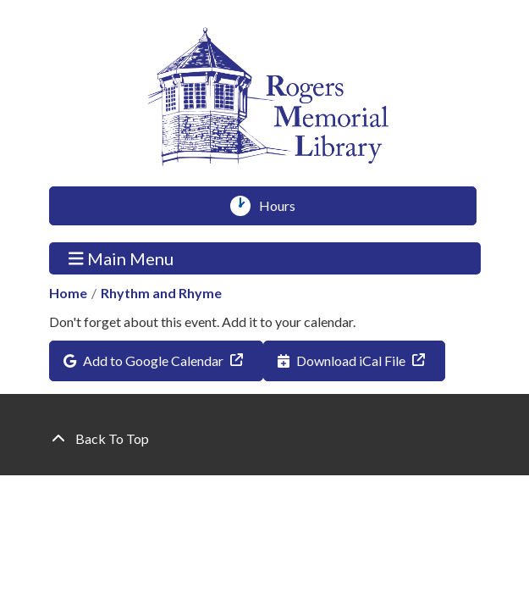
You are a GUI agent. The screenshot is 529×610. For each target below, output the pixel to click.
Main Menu (121, 258)
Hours (283, 206)
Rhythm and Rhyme (161, 293)
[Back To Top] (265, 439)
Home (68, 293)
